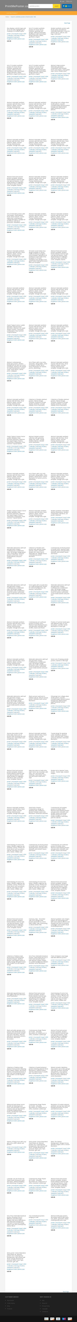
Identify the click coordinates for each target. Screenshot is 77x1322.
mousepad (15, 34)
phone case (21, 39)
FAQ (43, 1300)
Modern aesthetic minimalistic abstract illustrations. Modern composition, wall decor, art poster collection (60, 513)
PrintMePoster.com (18, 6)
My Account (10, 1300)
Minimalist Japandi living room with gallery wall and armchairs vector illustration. (16, 994)
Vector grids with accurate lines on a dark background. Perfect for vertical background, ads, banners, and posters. (38, 587)
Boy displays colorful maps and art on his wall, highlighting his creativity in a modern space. (16, 29)
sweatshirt (10, 37)
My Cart (70, 1)
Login (62, 1)
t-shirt (24, 34)
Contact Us (45, 1311)
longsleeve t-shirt (12, 39)
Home (7, 17)
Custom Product (12, 13)
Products (9, 1309)
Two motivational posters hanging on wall (36, 1216)
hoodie (22, 35)
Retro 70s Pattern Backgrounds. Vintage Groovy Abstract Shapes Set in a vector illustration (60, 1144)
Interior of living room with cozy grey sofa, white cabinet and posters (16, 1143)
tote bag (16, 35)
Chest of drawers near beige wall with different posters (59, 956)
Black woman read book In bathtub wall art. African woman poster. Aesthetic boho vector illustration (38, 698)
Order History (11, 1303)
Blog (8, 1306)
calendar (10, 35)
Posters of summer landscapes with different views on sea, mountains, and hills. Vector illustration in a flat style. (60, 624)
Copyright (44, 1309)
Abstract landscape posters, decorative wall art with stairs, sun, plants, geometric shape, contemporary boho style (60, 1218)
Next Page (67, 23)
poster (9, 34)
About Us (44, 1303)
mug (20, 34)
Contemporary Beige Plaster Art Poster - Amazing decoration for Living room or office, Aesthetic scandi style (38, 1032)
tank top (16, 37)
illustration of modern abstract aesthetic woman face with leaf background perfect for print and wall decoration (60, 1107)
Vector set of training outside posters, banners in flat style (59, 659)
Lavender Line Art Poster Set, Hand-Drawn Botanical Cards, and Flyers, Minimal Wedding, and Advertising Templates (16, 1181)
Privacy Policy (46, 1306)
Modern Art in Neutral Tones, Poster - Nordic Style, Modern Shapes (60, 772)
